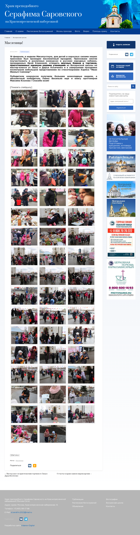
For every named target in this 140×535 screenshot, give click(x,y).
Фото (77, 31)
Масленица (19, 460)
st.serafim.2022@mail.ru (21, 512)
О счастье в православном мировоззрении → (74, 474)
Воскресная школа (114, 503)
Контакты (115, 31)
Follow (15, 455)
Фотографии (111, 499)
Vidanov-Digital (28, 525)
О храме (20, 31)
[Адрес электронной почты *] (121, 101)
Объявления (77, 506)
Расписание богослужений (40, 31)
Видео (86, 31)
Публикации (24, 51)
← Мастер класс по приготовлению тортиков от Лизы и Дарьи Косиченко (26, 475)
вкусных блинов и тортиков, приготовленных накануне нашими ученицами (53, 64)
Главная (8, 31)
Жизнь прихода (64, 31)
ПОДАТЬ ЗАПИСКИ (123, 44)
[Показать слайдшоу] (21, 87)
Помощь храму (100, 31)
